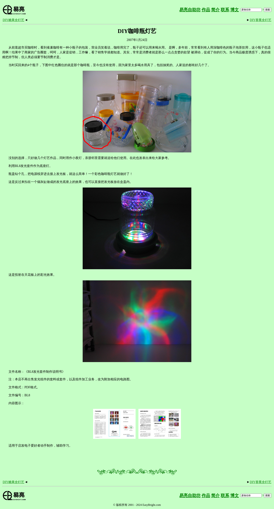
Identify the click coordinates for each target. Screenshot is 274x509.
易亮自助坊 (190, 9)
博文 (234, 9)
